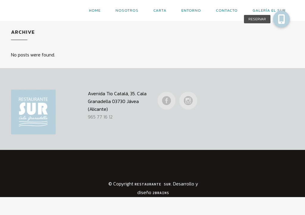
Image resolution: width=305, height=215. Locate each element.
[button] (281, 19)
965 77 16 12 (100, 107)
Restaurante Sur (153, 175)
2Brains (160, 183)
